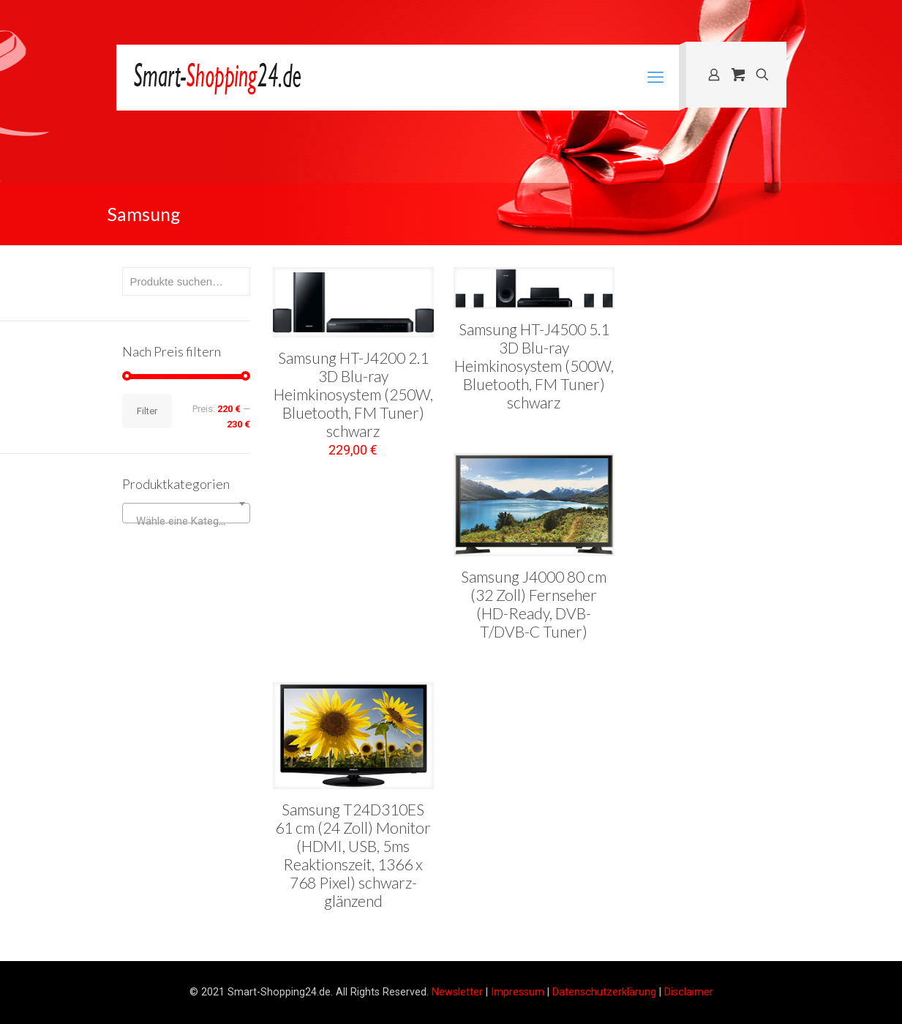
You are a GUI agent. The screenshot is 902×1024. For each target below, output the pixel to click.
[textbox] (186, 521)
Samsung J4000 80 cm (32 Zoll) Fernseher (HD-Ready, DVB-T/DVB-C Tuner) (533, 603)
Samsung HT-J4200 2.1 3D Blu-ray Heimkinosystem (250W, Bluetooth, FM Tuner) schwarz (353, 394)
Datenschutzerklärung (604, 992)
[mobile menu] (655, 77)
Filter (147, 411)
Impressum (517, 992)
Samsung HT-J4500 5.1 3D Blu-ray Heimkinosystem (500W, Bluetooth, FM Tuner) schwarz (534, 365)
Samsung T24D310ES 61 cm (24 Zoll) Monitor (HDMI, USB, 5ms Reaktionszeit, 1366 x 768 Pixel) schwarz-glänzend (353, 855)
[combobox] (186, 513)
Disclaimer (688, 992)
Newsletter (457, 992)
